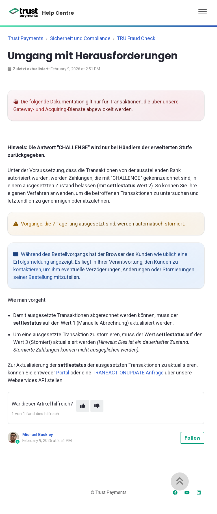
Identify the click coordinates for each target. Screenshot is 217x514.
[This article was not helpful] (96, 406)
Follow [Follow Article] (192, 438)
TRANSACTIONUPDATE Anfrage (128, 373)
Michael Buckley (37, 434)
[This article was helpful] (82, 406)
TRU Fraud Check (136, 38)
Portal (62, 373)
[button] (203, 10)
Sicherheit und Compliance (80, 38)
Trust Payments (26, 38)
